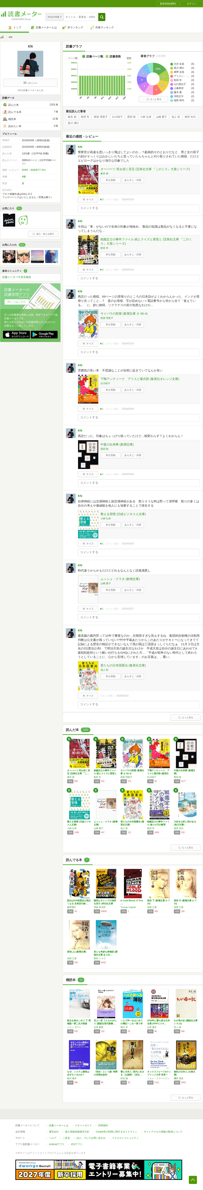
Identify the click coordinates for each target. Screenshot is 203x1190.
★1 (102, 343)
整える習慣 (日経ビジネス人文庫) (123, 514)
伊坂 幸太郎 (100, 907)
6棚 (24, 176)
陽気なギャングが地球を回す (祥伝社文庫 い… (105, 903)
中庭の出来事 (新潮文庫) (117, 444)
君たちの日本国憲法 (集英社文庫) (123, 665)
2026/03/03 (128, 543)
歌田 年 (85, 117)
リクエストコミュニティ (125, 1138)
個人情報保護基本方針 (77, 1132)
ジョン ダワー (74, 1027)
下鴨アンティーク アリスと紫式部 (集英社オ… (158, 773)
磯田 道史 (178, 1078)
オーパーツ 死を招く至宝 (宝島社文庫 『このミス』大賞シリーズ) (145, 169)
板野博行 (71, 907)
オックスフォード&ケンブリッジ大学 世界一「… (159, 1074)
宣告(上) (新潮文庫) (76, 951)
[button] (101, 17)
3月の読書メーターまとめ (30, 90)
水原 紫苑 (98, 1027)
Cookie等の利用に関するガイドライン (116, 1132)
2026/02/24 (122, 696)
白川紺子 (117, 117)
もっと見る (153, 99)
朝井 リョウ (100, 958)
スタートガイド (83, 1125)
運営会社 (54, 1132)
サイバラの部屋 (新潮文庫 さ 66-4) (124, 313)
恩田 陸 (131, 117)
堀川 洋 (124, 1027)
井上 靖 (177, 1027)
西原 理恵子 (101, 117)
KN (80, 146)
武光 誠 (124, 1078)
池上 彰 (175, 117)
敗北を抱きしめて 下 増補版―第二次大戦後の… (79, 1023)
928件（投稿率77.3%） (34, 170)
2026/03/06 (128, 409)
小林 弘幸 (145, 117)
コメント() (111, 199)
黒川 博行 (73, 123)
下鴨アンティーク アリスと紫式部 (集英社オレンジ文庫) (139, 379)
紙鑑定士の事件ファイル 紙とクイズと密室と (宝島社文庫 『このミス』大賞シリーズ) (146, 241)
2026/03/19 (128, 199)
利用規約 (103, 1125)
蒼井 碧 (72, 117)
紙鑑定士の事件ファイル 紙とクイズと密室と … (105, 773)
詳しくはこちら (16, 301)
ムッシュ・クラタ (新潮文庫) (120, 579)
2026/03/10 (128, 343)
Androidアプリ (56, 1144)
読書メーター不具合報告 (16, 277)
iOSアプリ (76, 1144)
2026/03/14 (128, 269)
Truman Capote (128, 907)
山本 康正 (152, 1027)
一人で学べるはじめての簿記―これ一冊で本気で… (132, 1023)
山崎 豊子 (161, 117)
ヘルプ (52, 1138)
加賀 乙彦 (152, 907)
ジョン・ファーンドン (158, 1078)
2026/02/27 (128, 609)
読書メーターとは (58, 1125)
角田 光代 (190, 117)
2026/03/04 (128, 474)
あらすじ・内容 (132, 180)
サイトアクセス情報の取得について (163, 1132)
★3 (102, 199)
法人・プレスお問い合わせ (91, 1138)
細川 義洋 (72, 1078)
